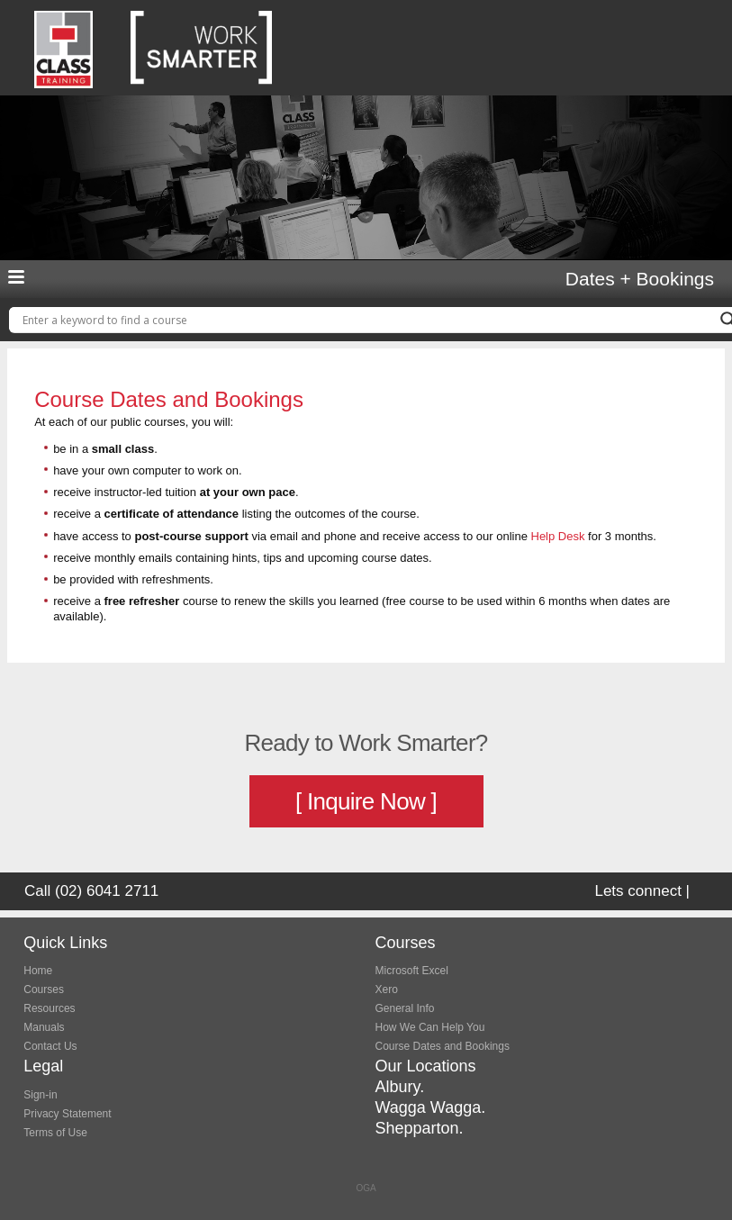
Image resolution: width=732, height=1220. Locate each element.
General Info (405, 1008)
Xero (386, 989)
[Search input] (367, 319)
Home (37, 970)
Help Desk (558, 536)
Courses (43, 989)
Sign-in (40, 1095)
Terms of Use (55, 1132)
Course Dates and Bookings (442, 1046)
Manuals (43, 1027)
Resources (49, 1008)
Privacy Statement (67, 1113)
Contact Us (50, 1046)
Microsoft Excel (411, 970)
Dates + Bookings (639, 279)
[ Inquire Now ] (366, 801)
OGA (365, 1188)
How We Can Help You (430, 1027)
